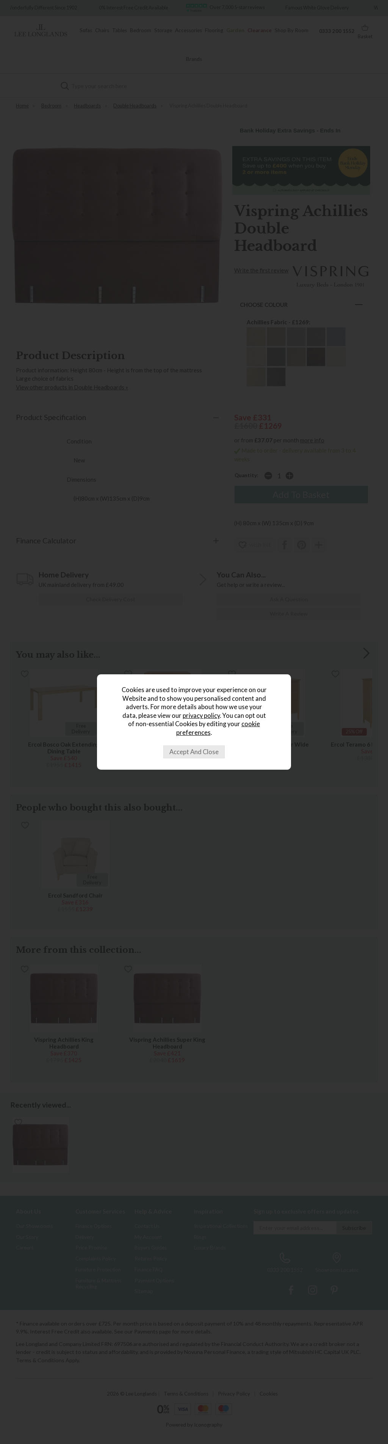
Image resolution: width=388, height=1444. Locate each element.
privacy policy (201, 715)
